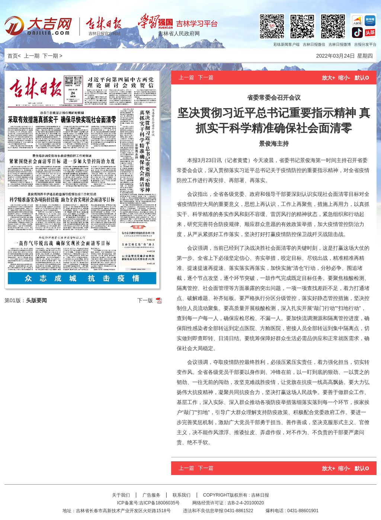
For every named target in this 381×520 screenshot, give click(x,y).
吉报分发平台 (365, 44)
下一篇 (206, 77)
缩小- (344, 78)
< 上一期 (28, 56)
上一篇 (186, 77)
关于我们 (121, 495)
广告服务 (151, 495)
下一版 (145, 300)
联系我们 (181, 495)
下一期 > (52, 56)
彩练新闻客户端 (286, 44)
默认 (362, 78)
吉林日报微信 (314, 44)
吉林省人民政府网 (179, 33)
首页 (11, 56)
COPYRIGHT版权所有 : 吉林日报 (236, 495)
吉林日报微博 (340, 44)
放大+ (328, 78)
